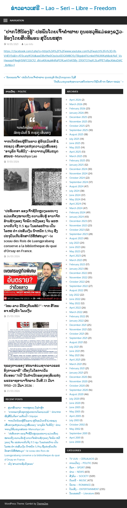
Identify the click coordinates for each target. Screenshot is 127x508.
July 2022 (74, 294)
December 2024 (78, 169)
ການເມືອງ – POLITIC (16, 91)
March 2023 (75, 260)
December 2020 (78, 376)
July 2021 (74, 346)
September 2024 (78, 182)
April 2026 (75, 99)
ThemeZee (42, 503)
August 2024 (76, 186)
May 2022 (74, 303)
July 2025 (74, 138)
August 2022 (76, 290)
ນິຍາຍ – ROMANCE (80, 484)
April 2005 (75, 416)
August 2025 (76, 134)
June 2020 (75, 403)
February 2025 (77, 160)
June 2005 (75, 407)
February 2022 (77, 316)
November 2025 (78, 121)
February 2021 (77, 368)
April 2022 (75, 307)
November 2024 (78, 173)
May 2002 (74, 428)
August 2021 (76, 342)
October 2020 (77, 385)
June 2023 (74, 247)
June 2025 (75, 143)
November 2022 (78, 277)
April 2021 (74, 359)
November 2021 (78, 329)
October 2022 (77, 281)
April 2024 (75, 203)
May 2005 (75, 411)
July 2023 (74, 242)
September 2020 (78, 390)
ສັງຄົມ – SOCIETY (79, 476)
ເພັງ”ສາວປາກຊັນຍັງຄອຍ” (21, 463)
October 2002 (77, 424)
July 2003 (74, 420)
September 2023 (78, 234)
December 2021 (77, 325)
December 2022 (78, 273)
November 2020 (78, 381)
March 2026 (76, 104)
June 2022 (74, 299)
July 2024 (74, 190)
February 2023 (77, 264)
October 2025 (77, 125)
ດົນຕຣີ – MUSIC (78, 480)
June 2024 (75, 195)
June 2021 (74, 351)
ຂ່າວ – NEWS (76, 471)
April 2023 (75, 255)
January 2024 (76, 216)
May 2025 (74, 147)
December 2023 (78, 221)
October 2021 (76, 333)
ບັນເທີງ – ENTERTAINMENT (84, 489)
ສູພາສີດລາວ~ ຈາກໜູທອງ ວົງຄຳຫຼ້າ (26, 407)
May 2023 (74, 251)
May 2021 (74, 355)
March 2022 (75, 312)
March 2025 (76, 156)
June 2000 (75, 441)
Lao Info (28, 44)
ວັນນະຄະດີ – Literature (81, 493)
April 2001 (75, 437)
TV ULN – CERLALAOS (81, 458)
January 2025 (76, 164)
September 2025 (78, 130)
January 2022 (76, 320)
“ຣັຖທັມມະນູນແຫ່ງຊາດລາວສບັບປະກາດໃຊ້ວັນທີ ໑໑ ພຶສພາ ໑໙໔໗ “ (87, 81)
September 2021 (78, 338)
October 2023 (77, 229)
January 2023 (76, 268)
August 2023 (76, 238)
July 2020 (74, 398)
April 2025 (75, 151)
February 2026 (77, 108)
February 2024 (77, 212)
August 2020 (76, 394)
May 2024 (74, 199)
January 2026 (76, 112)
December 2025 (78, 117)
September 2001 (78, 433)
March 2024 (76, 208)
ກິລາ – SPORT (77, 467)
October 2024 (77, 177)
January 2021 (76, 372)
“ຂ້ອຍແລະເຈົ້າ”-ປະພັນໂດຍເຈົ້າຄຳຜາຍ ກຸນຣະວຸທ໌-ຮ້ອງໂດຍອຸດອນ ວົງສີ (40, 77)
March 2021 (75, 364)
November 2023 (78, 225)
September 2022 (78, 286)
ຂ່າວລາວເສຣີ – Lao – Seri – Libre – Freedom (63, 8)
